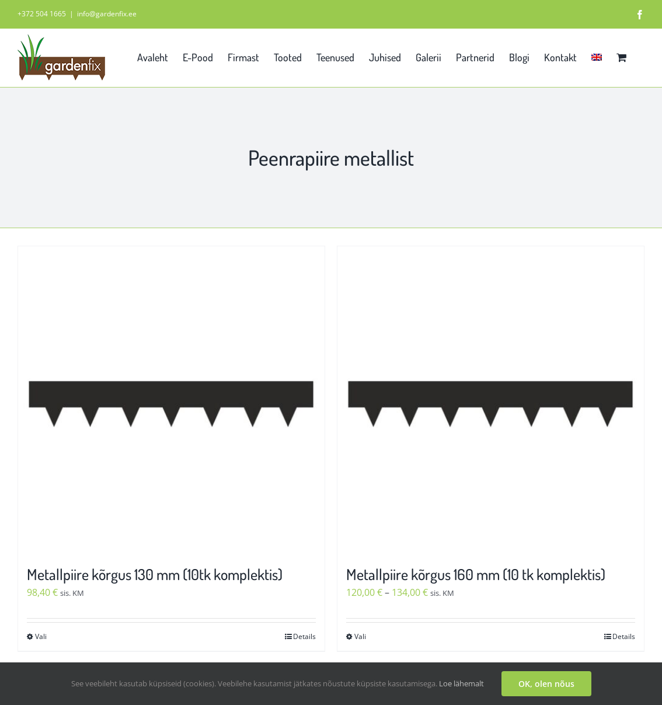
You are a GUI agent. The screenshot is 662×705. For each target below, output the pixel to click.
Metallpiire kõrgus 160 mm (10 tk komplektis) (475, 574)
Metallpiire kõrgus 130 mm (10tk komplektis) (155, 574)
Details (304, 636)
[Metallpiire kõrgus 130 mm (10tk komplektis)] (171, 399)
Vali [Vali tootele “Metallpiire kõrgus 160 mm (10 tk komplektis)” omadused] (360, 636)
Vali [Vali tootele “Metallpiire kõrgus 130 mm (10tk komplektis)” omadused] (41, 636)
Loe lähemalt (461, 683)
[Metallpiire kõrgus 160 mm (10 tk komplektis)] (490, 399)
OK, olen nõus (546, 683)
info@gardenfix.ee (107, 14)
